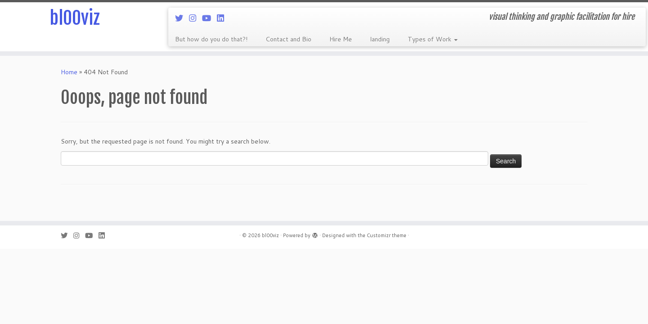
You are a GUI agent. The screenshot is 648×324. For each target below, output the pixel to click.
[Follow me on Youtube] (209, 18)
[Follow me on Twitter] (182, 18)
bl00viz (75, 18)
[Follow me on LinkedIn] (223, 18)
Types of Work (433, 39)
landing (380, 39)
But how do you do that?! (211, 39)
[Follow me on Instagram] (195, 18)
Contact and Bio (288, 39)
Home (69, 72)
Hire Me (340, 39)
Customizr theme (386, 235)
